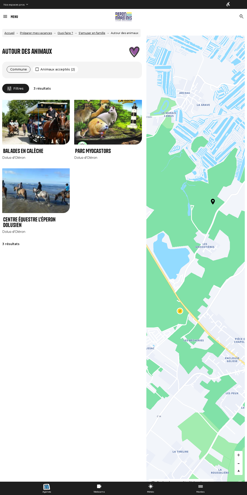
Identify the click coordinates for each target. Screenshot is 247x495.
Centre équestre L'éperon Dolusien (29, 222)
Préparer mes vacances (36, 33)
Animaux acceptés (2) (57, 69)
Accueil (9, 33)
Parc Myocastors (93, 151)
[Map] (195, 258)
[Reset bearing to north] (239, 471)
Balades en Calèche (23, 151)
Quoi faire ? (65, 33)
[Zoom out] (239, 463)
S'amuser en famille (92, 33)
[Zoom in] (239, 455)
